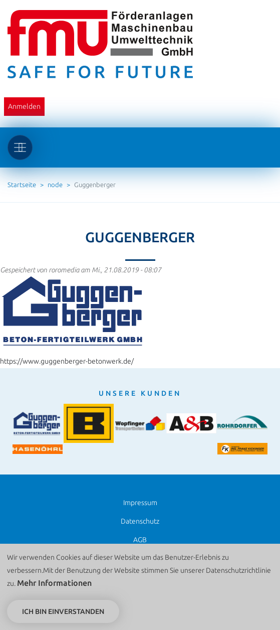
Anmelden (24, 106)
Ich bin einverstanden (63, 614)
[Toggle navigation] (20, 147)
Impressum (140, 503)
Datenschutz (140, 521)
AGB (140, 540)
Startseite (22, 184)
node (55, 184)
